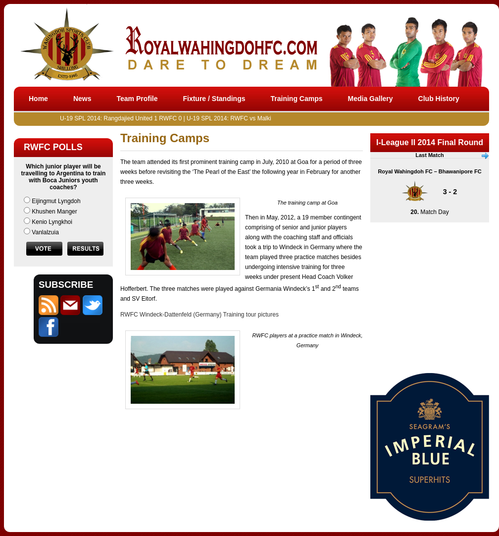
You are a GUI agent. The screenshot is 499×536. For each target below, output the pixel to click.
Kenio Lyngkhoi (52, 221)
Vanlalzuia (45, 232)
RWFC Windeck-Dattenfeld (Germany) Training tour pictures (199, 314)
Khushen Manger (54, 211)
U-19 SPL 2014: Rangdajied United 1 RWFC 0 (124, 118)
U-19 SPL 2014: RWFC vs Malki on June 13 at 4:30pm (261, 118)
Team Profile (136, 99)
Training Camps (297, 99)
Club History (438, 99)
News (82, 99)
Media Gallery (370, 99)
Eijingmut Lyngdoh (56, 201)
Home (38, 99)
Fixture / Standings (214, 99)
